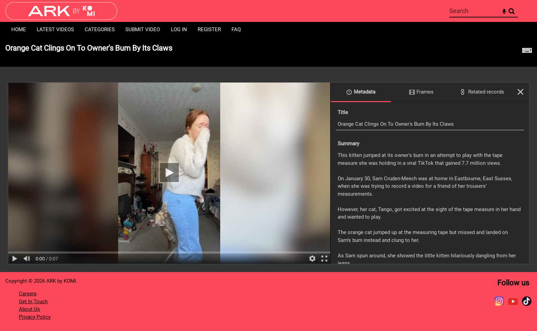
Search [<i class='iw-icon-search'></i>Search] (512, 10)
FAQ (236, 29)
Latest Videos (55, 29)
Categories (100, 29)
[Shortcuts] (527, 52)
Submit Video (142, 29)
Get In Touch (33, 301)
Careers (28, 294)
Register (209, 29)
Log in (179, 29)
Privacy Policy (35, 317)
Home (18, 29)
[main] (268, 154)
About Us (29, 309)
